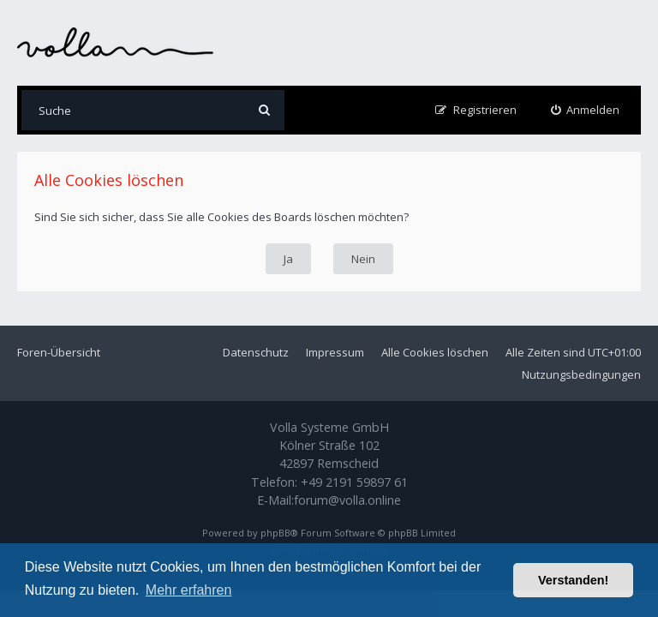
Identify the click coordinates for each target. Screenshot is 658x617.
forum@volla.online (347, 500)
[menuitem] (585, 110)
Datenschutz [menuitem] (256, 352)
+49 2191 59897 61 (354, 482)
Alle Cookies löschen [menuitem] (434, 352)
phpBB (275, 532)
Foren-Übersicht (58, 352)
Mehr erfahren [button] (189, 590)
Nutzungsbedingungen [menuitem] (581, 374)
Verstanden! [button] (573, 580)
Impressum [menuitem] (335, 352)
